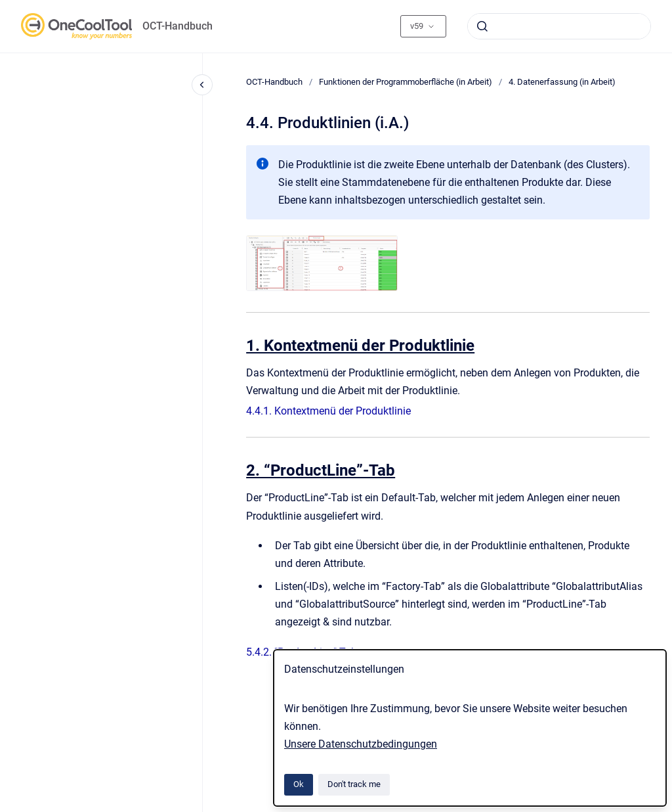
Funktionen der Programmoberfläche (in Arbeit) (405, 82)
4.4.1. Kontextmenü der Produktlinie (328, 411)
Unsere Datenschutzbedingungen (360, 744)
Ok (298, 784)
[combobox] (559, 26)
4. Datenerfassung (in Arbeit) (562, 82)
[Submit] (482, 26)
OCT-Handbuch (177, 26)
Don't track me (354, 784)
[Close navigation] (202, 84)
